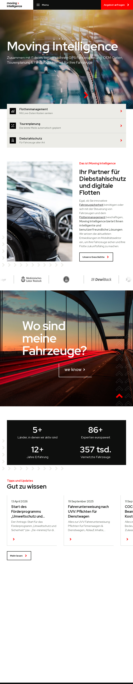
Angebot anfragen (117, 5)
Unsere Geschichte (96, 257)
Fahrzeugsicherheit (91, 205)
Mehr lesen (19, 556)
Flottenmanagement (92, 217)
